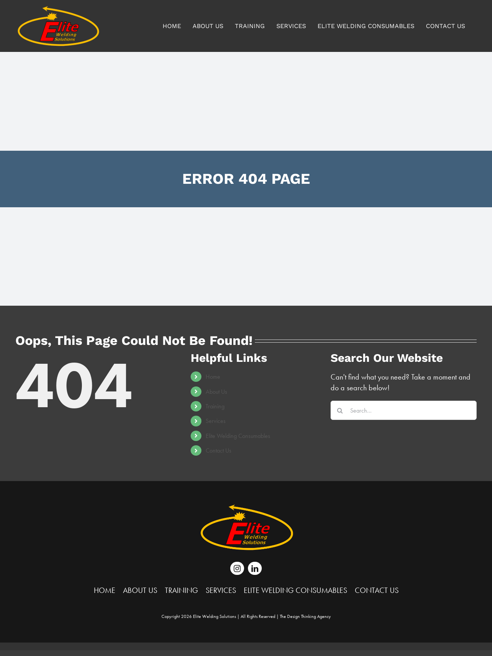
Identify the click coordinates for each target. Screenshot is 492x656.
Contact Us (218, 450)
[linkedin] (255, 568)
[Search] (340, 410)
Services (216, 421)
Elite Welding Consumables (238, 436)
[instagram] (237, 568)
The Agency (305, 616)
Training (215, 406)
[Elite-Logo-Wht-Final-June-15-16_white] (246, 508)
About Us (216, 392)
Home (213, 377)
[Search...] (404, 410)
